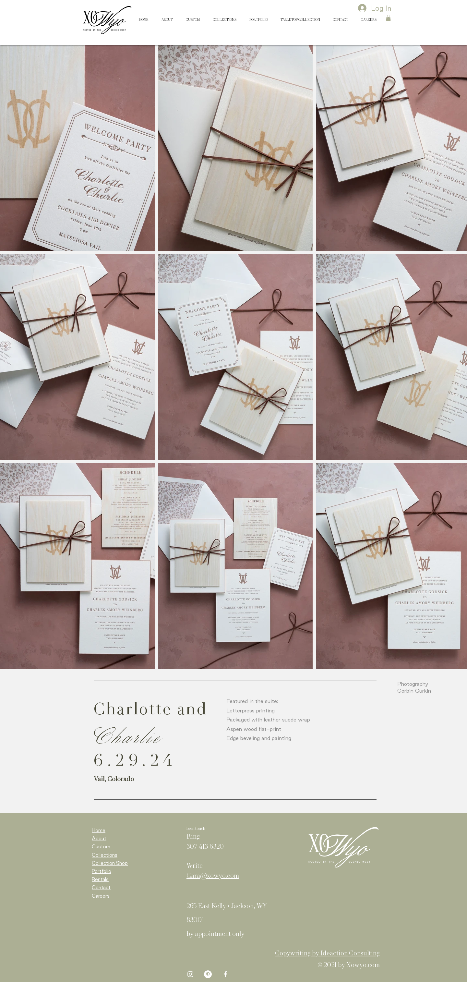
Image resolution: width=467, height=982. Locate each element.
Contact (101, 887)
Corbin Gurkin (414, 691)
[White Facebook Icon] (225, 974)
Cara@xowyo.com (212, 876)
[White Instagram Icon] (190, 974)
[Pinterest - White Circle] (208, 974)
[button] (388, 18)
